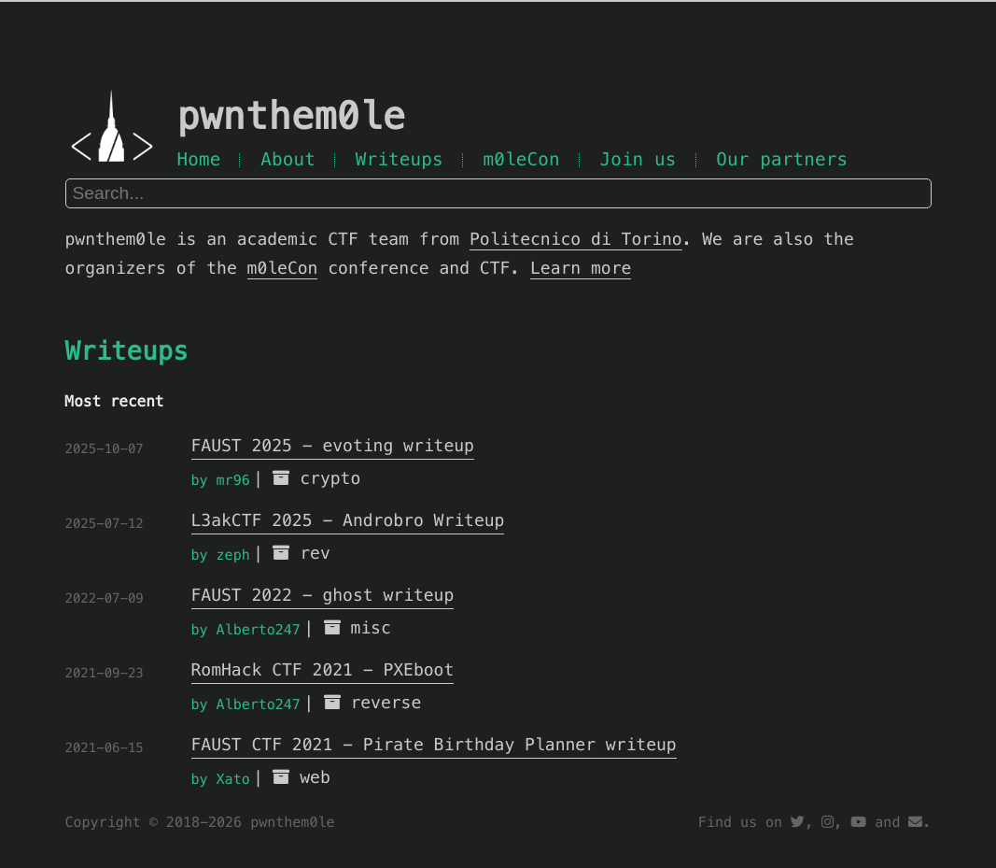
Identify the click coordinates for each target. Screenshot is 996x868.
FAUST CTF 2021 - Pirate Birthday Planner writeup (434, 745)
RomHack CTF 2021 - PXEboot (323, 670)
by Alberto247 (246, 630)
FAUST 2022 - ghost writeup (323, 595)
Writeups (399, 160)
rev (315, 553)
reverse (385, 703)
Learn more (580, 268)
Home (199, 160)
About (288, 160)
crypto (330, 479)
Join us (637, 160)
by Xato (220, 780)
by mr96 (220, 481)
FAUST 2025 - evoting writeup (332, 446)
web (315, 778)
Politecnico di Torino (576, 239)
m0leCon (521, 160)
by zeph (220, 555)
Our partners (782, 160)
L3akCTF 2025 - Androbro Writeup (348, 521)
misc (370, 628)
